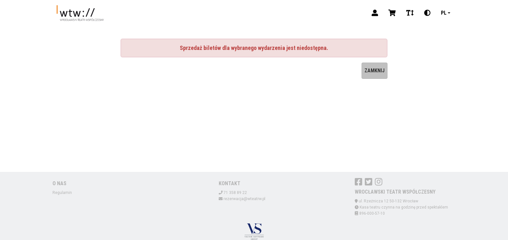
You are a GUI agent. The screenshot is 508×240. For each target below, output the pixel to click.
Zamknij (374, 70)
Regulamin (62, 192)
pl (443, 13)
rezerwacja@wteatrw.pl (244, 199)
